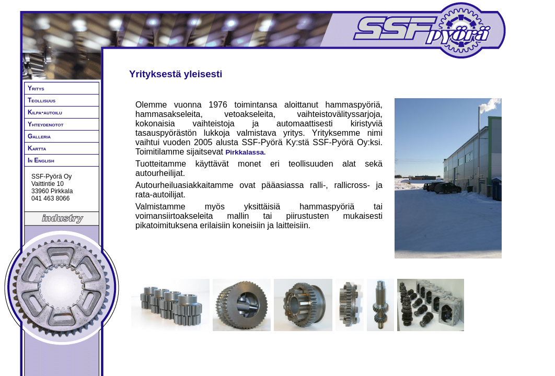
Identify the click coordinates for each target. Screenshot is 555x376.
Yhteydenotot (45, 124)
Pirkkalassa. (245, 152)
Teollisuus (41, 100)
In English (41, 160)
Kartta (37, 148)
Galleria (39, 136)
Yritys (36, 88)
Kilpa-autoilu (45, 112)
